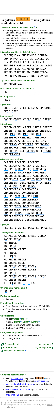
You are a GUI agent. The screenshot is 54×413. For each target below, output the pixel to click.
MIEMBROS (28, 69)
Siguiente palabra (44, 348)
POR (6, 76)
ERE (10, 291)
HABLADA (32, 65)
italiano (17, 322)
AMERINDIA (28, 55)
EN (24, 62)
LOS (17, 69)
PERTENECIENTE (14, 72)
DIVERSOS (10, 62)
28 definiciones (41, 382)
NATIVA (41, 69)
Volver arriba (46, 345)
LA (41, 65)
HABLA (21, 65)
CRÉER (20, 328)
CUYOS (24, 59)
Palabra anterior (9, 348)
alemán (25, 322)
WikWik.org (28, 27)
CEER (12, 249)
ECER (22, 263)
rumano (34, 322)
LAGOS (48, 65)
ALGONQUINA (12, 55)
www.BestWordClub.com (18, 391)
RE (5, 92)
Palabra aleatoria (10, 345)
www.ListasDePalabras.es (20, 385)
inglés (24, 319)
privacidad (24, 404)
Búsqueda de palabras (12, 351)
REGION (23, 76)
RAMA (13, 76)
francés (15, 319)
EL (20, 62)
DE (31, 59)
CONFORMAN (11, 59)
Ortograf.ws (12, 396)
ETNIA (40, 62)
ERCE (12, 256)
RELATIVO (36, 76)
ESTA (31, 62)
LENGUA (8, 69)
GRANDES (9, 65)
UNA (46, 76)
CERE (12, 236)
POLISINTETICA (37, 72)
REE (7, 108)
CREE (8, 119)
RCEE (8, 239)
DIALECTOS (42, 59)
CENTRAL (43, 55)
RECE (7, 100)
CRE (15, 108)
